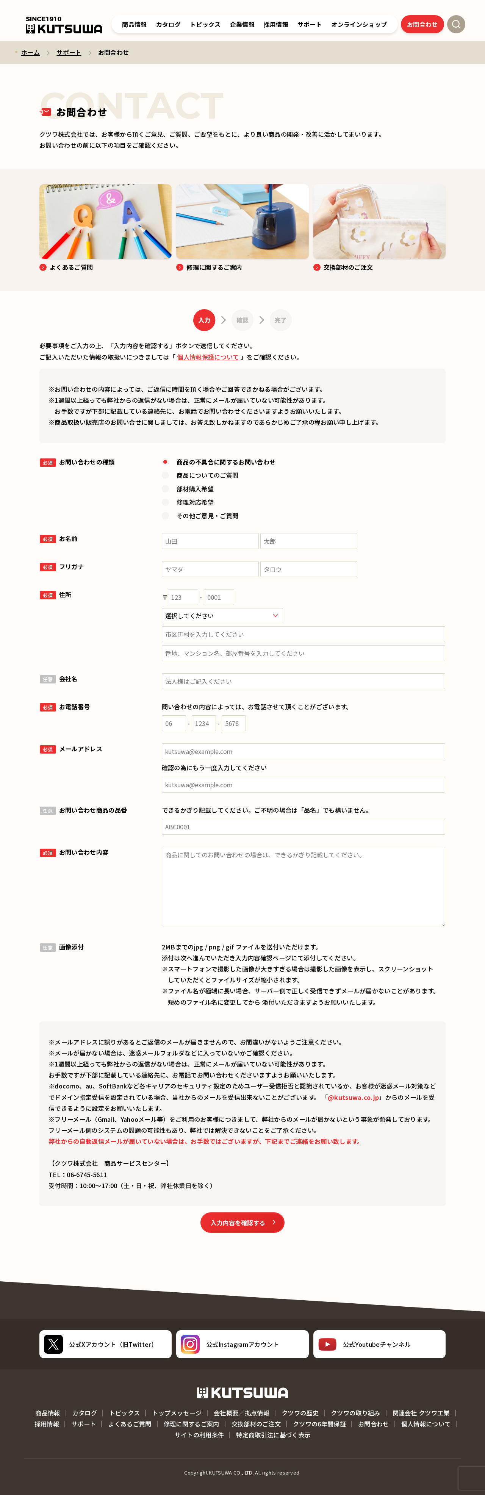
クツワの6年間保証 (319, 1423)
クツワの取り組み (355, 1412)
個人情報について (426, 1423)
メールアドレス (71, 748)
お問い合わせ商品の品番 (83, 810)
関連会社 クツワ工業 (421, 1412)
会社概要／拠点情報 (241, 1412)
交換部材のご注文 (256, 1423)
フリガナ (62, 566)
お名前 (59, 538)
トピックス (205, 24)
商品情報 (134, 24)
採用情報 (46, 1423)
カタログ (168, 24)
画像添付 (62, 946)
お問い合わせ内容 (74, 852)
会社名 (59, 678)
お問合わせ (422, 24)
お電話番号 (65, 706)
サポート (68, 52)
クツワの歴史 (300, 1412)
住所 (55, 594)
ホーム (30, 52)
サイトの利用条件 (199, 1434)
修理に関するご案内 (191, 1423)
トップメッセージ (177, 1412)
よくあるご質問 (129, 1423)
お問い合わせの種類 (77, 461)
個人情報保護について (208, 356)
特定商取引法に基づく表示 (273, 1434)
